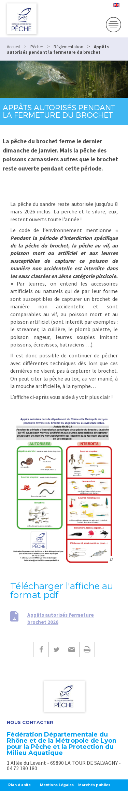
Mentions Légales (57, 785)
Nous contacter (30, 722)
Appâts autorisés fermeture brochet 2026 (60, 618)
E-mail (71, 649)
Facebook (40, 649)
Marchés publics (94, 785)
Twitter (56, 649)
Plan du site (19, 785)
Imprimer (87, 649)
